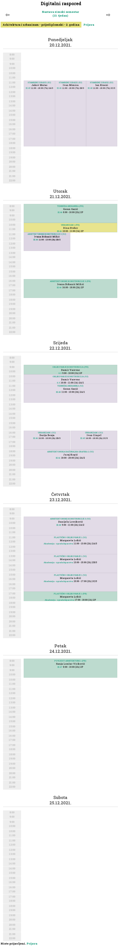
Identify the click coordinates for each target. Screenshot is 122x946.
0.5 (60, 373)
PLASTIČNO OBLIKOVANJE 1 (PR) (70, 593)
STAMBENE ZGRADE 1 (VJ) (101, 82)
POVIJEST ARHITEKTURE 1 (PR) (70, 660)
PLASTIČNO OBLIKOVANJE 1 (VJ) (70, 537)
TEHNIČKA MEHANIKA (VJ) (70, 385)
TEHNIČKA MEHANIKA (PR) (70, 206)
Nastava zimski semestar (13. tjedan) (60, 13)
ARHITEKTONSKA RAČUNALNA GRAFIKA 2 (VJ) (70, 451)
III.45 (28, 88)
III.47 (59, 667)
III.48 (90, 88)
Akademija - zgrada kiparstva (58, 543)
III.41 (58, 458)
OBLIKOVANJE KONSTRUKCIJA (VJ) (70, 376)
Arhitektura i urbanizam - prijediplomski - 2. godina (41, 25)
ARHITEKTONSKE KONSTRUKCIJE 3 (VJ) (47, 234)
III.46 (59, 88)
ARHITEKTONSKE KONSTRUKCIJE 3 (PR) (70, 281)
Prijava (88, 25)
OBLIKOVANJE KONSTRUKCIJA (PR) (70, 367)
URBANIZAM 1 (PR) (70, 225)
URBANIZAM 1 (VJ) (47, 432)
